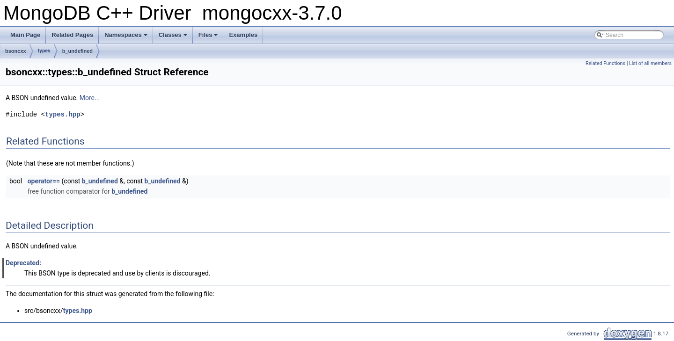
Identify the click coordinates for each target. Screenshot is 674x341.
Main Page (25, 34)
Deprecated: (23, 263)
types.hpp (63, 114)
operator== (44, 181)
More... (90, 98)
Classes (173, 34)
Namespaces (125, 34)
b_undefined (77, 51)
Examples (243, 34)
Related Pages (72, 34)
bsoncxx (15, 51)
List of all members (650, 63)
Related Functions (605, 63)
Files (208, 34)
